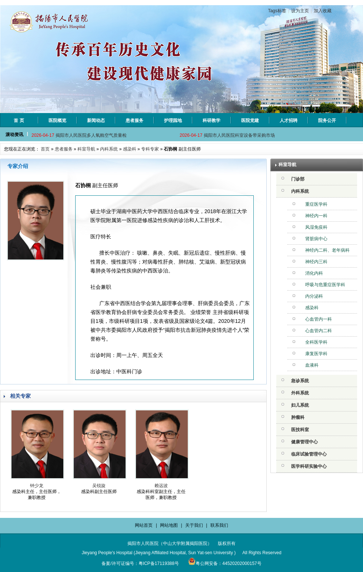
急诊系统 (300, 380)
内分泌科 (314, 296)
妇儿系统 (300, 405)
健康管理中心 (304, 441)
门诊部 (297, 179)
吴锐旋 (99, 485)
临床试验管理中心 (309, 454)
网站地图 (169, 525)
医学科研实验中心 (309, 466)
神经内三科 (316, 261)
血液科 (312, 365)
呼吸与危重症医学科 (325, 284)
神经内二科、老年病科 (327, 250)
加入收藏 (323, 10)
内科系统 (109, 149)
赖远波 (161, 485)
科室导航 (86, 149)
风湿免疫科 (316, 227)
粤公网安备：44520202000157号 (224, 563)
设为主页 (300, 10)
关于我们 (194, 525)
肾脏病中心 (316, 238)
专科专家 (150, 149)
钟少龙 (36, 485)
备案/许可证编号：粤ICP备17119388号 (140, 563)
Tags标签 (277, 10)
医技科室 (300, 429)
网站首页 (144, 525)
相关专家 (20, 396)
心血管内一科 (318, 319)
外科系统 (300, 393)
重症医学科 (316, 204)
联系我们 (219, 525)
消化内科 (314, 273)
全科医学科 (316, 342)
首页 (45, 149)
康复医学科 (316, 353)
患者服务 (64, 149)
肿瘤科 (297, 417)
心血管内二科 (318, 330)
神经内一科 (316, 215)
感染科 (129, 149)
